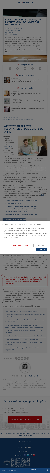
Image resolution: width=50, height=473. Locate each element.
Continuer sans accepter (20, 246)
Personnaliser (40, 246)
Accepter (42, 249)
